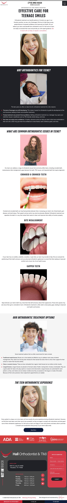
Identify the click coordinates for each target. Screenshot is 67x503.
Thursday (18, 483)
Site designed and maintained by (51, 497)
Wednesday (19, 481)
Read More (33, 430)
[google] (42, 479)
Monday (18, 476)
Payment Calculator (35, 4)
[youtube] (42, 483)
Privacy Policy (32, 497)
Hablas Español (33, 0)
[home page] (4, 3)
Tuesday (18, 479)
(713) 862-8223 (35, 3)
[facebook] (42, 475)
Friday (17, 485)
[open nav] (65, 3)
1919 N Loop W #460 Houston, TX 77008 (16, 465)
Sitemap (24, 497)
